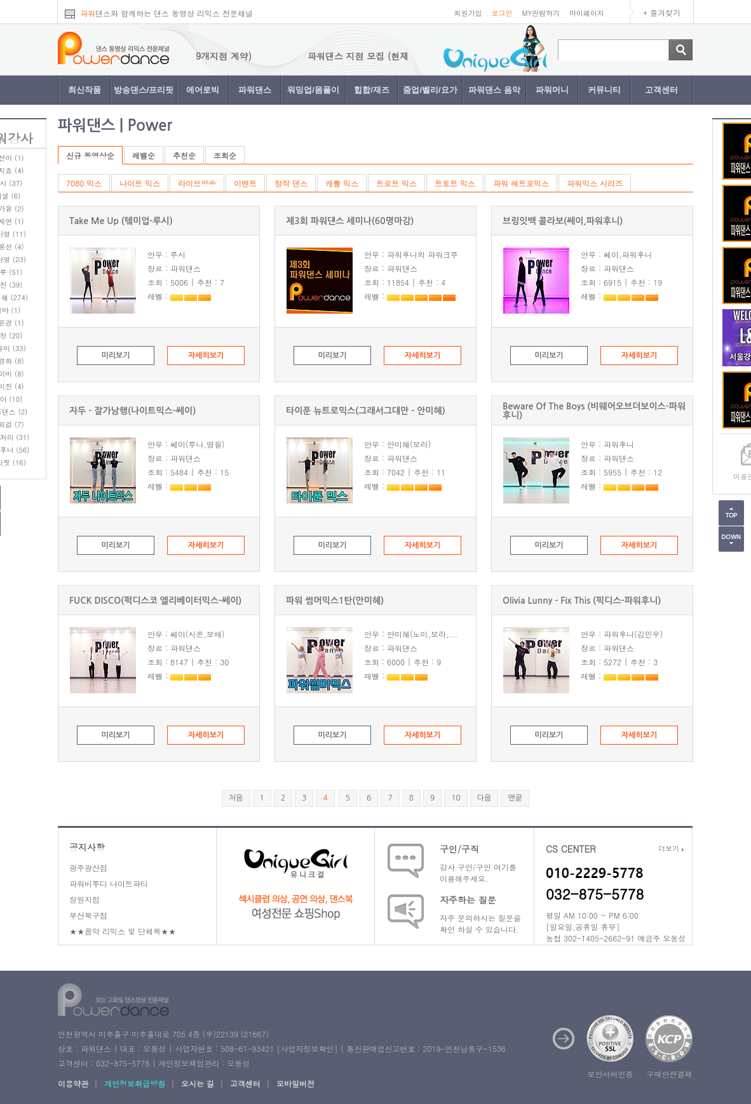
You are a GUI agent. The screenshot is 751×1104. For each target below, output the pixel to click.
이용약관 (73, 1083)
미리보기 (115, 355)
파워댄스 (254, 90)
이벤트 (245, 183)
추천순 (184, 155)
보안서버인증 (610, 1073)
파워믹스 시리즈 (595, 183)
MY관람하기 (541, 13)
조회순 (224, 155)
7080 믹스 (84, 183)
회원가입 (468, 13)
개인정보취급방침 (134, 1083)
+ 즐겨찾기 (661, 12)
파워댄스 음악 (494, 90)
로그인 (501, 13)
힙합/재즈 (371, 90)
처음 (236, 798)
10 (456, 798)
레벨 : (178, 296)
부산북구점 (88, 915)
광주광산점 (88, 867)
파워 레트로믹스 (521, 183)
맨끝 (515, 798)
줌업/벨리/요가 (430, 90)
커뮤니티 (604, 90)
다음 (484, 798)
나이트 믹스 (139, 183)
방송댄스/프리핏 (144, 90)
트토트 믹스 (455, 183)
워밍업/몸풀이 (313, 90)
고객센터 (661, 90)
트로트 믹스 (396, 183)
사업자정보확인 (307, 1048)
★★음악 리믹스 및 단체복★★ (122, 931)
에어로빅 (202, 90)
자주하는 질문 (468, 899)
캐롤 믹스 (341, 183)
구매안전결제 (670, 1073)
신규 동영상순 (90, 155)
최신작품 (84, 90)
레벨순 (143, 155)
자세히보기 (206, 355)
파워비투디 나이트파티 (108, 883)
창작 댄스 (291, 183)
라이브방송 (197, 183)
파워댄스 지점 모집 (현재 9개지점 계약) (408, 56)
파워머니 (552, 90)
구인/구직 (459, 848)
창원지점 (84, 899)
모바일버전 (295, 1083)
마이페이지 (586, 13)
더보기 (671, 848)
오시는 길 (197, 1083)
